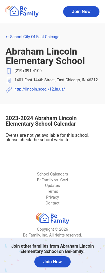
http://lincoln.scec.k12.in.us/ (39, 89)
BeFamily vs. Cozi (52, 180)
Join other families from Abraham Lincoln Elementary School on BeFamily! (52, 248)
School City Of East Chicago (33, 37)
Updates (52, 185)
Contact (52, 203)
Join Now (81, 11)
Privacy (52, 197)
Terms (52, 191)
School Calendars (52, 174)
